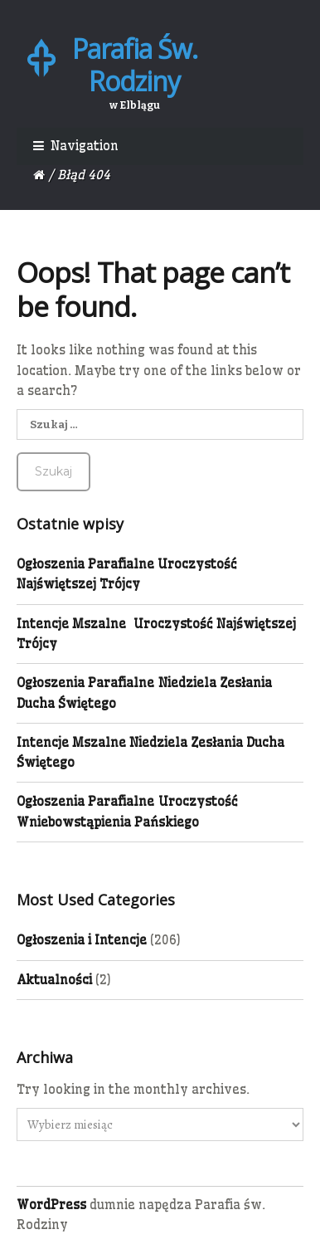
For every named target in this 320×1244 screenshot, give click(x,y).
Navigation (85, 146)
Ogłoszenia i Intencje (82, 940)
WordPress (51, 1204)
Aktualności (54, 980)
